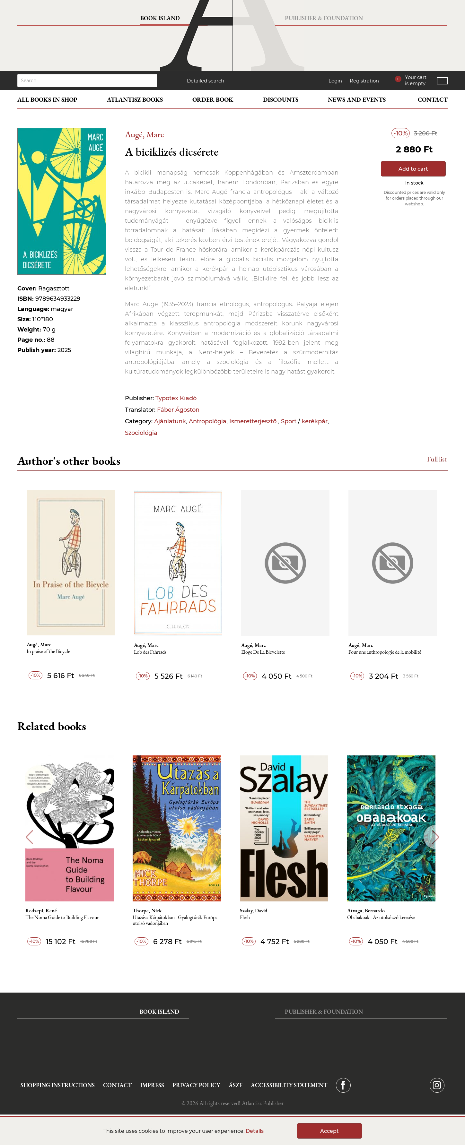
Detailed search (205, 81)
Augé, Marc (144, 134)
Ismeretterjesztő (253, 421)
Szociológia (141, 432)
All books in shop (47, 100)
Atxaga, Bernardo (368, 911)
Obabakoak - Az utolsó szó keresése (383, 918)
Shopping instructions (58, 1085)
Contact (433, 100)
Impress (152, 1085)
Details (255, 1131)
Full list (437, 459)
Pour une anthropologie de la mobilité (386, 652)
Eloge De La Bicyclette (264, 652)
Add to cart (413, 169)
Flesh (247, 918)
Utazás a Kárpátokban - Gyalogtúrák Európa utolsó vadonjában (177, 920)
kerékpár (315, 421)
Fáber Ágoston (178, 409)
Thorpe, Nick (149, 911)
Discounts (280, 100)
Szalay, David (256, 911)
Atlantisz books (135, 100)
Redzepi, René (42, 911)
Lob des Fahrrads (151, 652)
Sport (288, 421)
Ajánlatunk (170, 421)
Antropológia (207, 421)
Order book (212, 100)
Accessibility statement (289, 1085)
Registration (364, 81)
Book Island (160, 18)
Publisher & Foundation (324, 18)
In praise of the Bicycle (48, 652)
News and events (357, 100)
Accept (329, 1131)
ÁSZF (235, 1085)
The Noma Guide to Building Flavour (63, 918)
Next (436, 837)
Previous (29, 837)
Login (335, 81)
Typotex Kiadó (176, 398)
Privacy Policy (196, 1085)
